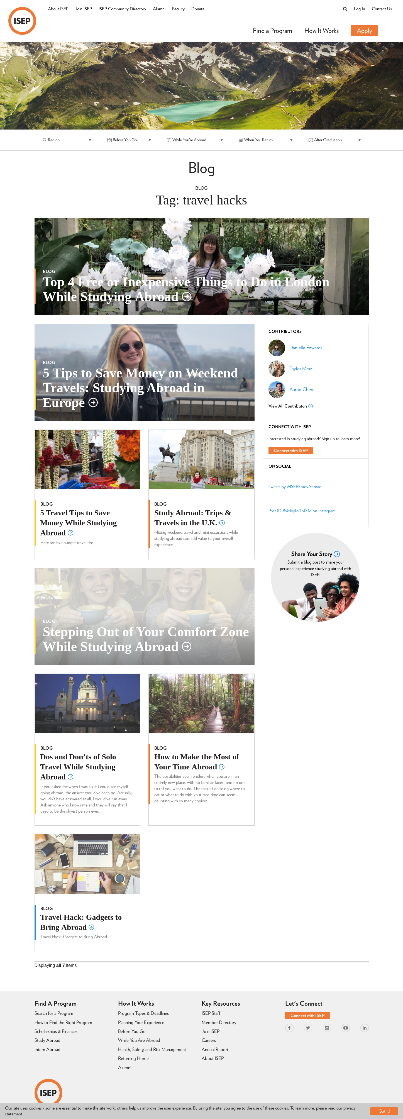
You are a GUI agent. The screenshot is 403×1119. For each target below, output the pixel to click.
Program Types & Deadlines (143, 1013)
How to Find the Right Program (63, 1022)
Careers (209, 1040)
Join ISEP (83, 8)
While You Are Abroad (139, 1040)
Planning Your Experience (141, 1022)
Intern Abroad (47, 1049)
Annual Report (215, 1049)
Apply (364, 30)
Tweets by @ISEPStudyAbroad (294, 486)
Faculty (178, 8)
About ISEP (58, 8)
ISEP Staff (211, 1013)
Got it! (384, 1111)
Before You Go (132, 1031)
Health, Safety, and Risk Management (152, 1049)
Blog (201, 188)
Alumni (159, 8)
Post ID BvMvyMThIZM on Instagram (302, 510)
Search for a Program (54, 1013)
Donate (197, 8)
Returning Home (133, 1058)
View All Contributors (290, 406)
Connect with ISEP (291, 450)
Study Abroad (47, 1040)
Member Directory (219, 1022)
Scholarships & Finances (56, 1031)
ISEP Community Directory (122, 8)
